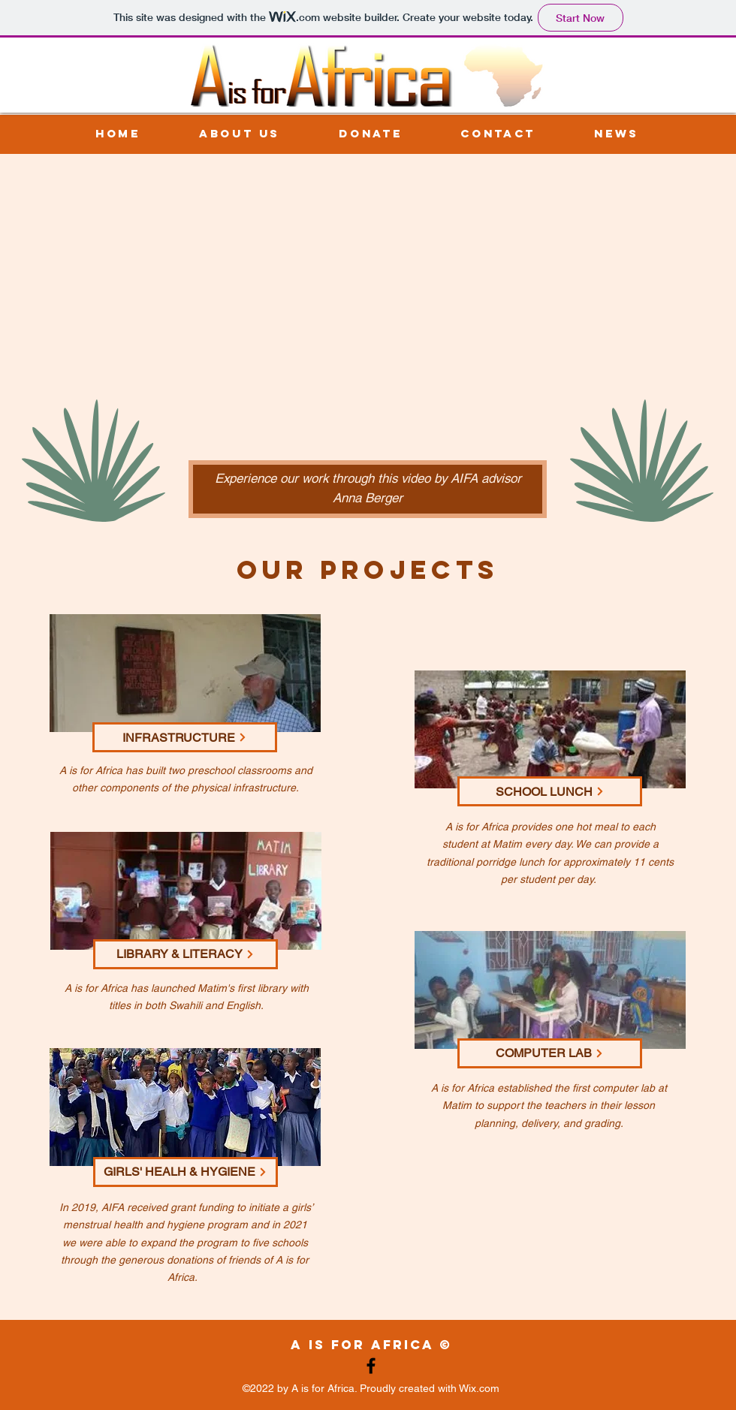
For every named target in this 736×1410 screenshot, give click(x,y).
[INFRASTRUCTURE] (184, 737)
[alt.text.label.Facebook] (371, 1365)
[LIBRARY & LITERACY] (185, 954)
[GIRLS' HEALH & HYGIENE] (185, 1172)
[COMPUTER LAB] (549, 1053)
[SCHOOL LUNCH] (549, 791)
